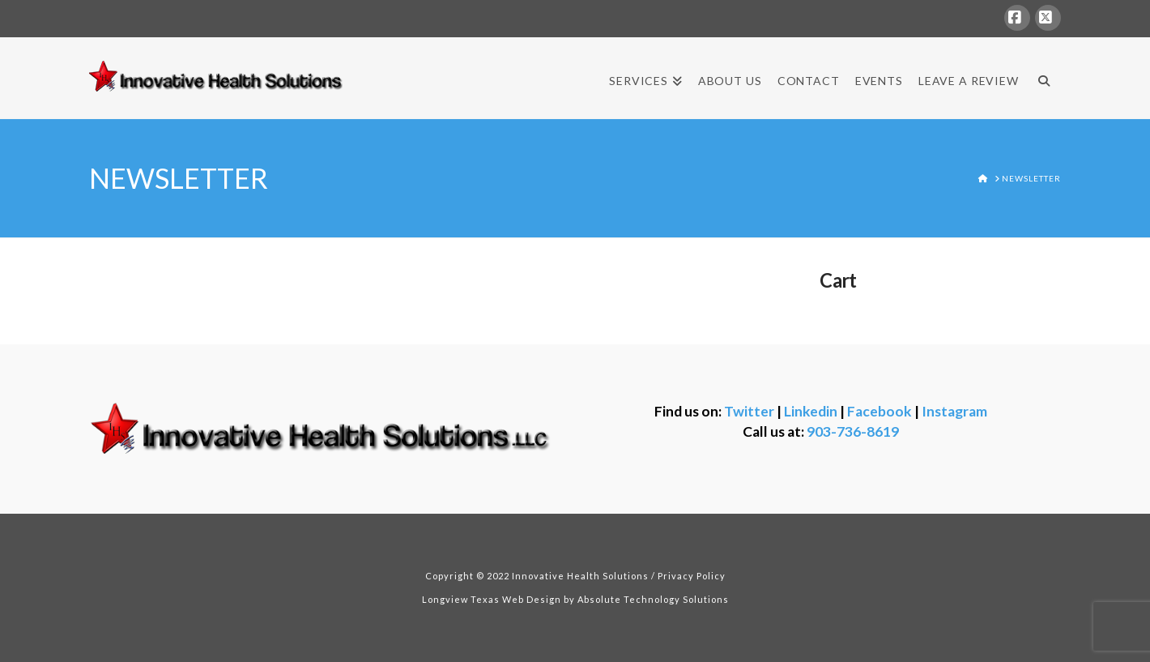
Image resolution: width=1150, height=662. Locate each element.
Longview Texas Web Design (491, 599)
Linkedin (810, 411)
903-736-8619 (853, 431)
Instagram (954, 411)
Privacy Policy (692, 575)
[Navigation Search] (1043, 77)
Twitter (749, 411)
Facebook (879, 411)
